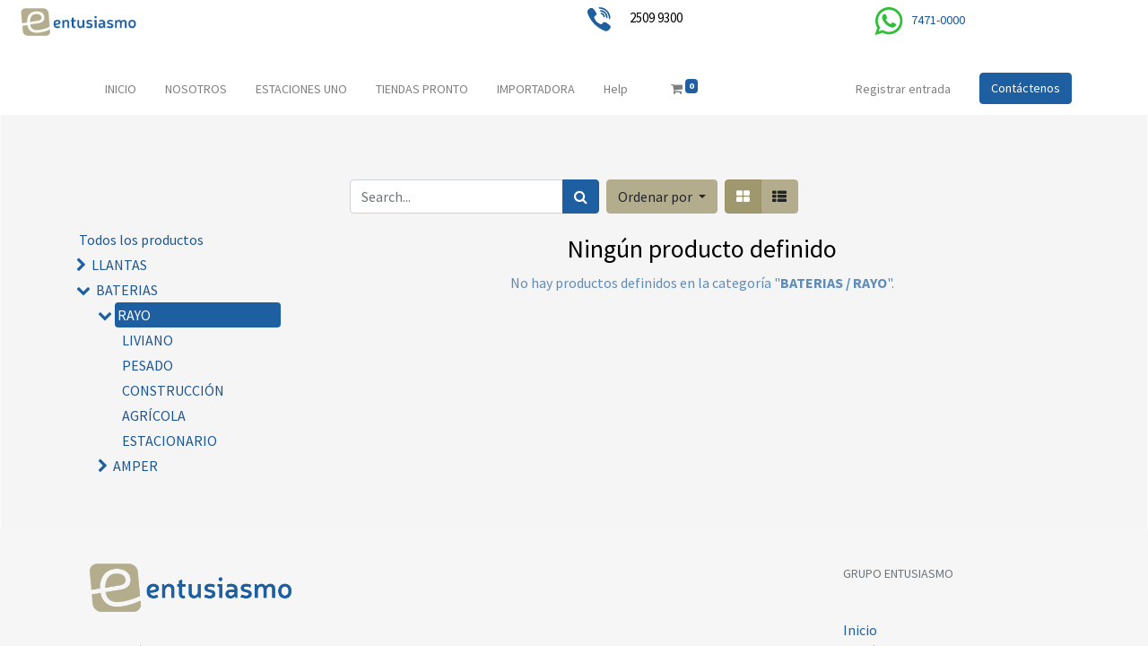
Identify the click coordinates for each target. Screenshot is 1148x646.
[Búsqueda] (580, 196)
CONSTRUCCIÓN (173, 390)
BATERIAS (127, 290)
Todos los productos (141, 240)
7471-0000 (938, 20)
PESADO (147, 365)
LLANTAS (119, 265)
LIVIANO (147, 340)
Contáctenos (1025, 88)
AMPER (135, 466)
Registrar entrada (903, 89)
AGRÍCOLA (154, 415)
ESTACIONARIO (169, 441)
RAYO (134, 315)
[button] (662, 196)
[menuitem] (121, 89)
